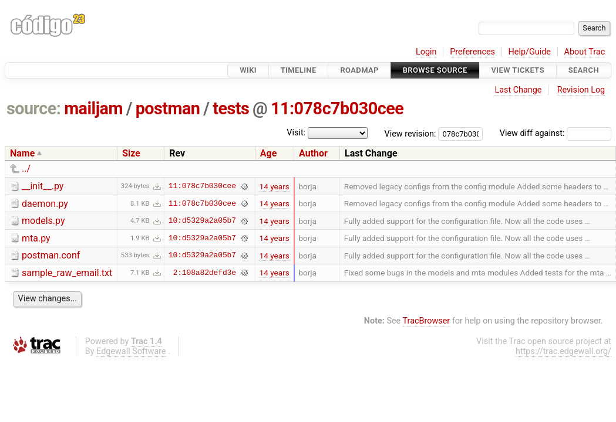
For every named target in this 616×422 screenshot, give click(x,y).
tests (231, 108)
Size (131, 153)
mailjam (93, 108)
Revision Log (581, 90)
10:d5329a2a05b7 (202, 221)
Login (426, 52)
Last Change (517, 90)
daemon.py (45, 203)
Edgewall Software (131, 351)
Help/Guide (530, 52)
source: (33, 108)
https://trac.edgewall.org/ (563, 351)
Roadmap (359, 70)
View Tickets (518, 70)
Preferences (472, 52)
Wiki (248, 70)
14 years (275, 186)
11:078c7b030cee (337, 108)
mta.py (36, 238)
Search (583, 70)
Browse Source (435, 70)
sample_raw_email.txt (67, 272)
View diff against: (555, 133)
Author (313, 153)
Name (22, 153)
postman (168, 108)
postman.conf (51, 255)
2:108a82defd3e (204, 272)
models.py (43, 220)
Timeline (299, 70)
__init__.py (42, 186)
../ (26, 168)
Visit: (296, 133)
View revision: (410, 133)
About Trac (584, 52)
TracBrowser (426, 321)
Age (268, 153)
